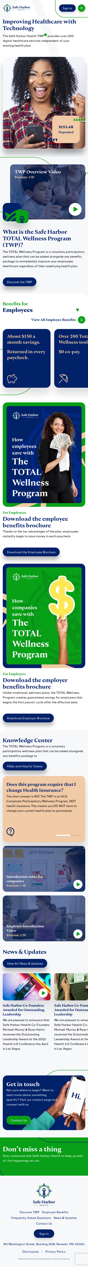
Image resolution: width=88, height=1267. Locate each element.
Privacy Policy (55, 1251)
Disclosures (30, 1251)
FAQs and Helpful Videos (25, 766)
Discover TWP (29, 1212)
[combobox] (41, 310)
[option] (44, 799)
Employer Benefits (55, 1212)
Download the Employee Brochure (31, 552)
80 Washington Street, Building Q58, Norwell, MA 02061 (44, 1244)
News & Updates (65, 1218)
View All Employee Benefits (58, 319)
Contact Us (19, 1120)
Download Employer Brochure (28, 718)
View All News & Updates (25, 963)
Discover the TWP (19, 282)
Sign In (67, 8)
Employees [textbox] (18, 310)
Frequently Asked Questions (31, 1218)
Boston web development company (43, 1258)
